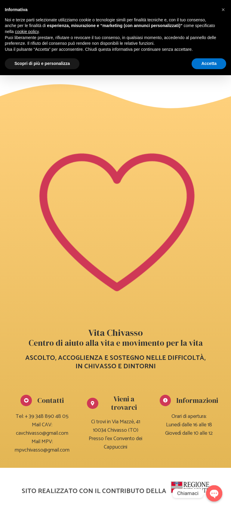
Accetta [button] (209, 63)
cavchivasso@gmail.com (42, 433)
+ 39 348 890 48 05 (47, 416)
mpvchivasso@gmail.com (42, 450)
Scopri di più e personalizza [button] (42, 63)
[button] (223, 9)
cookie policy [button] (26, 31)
